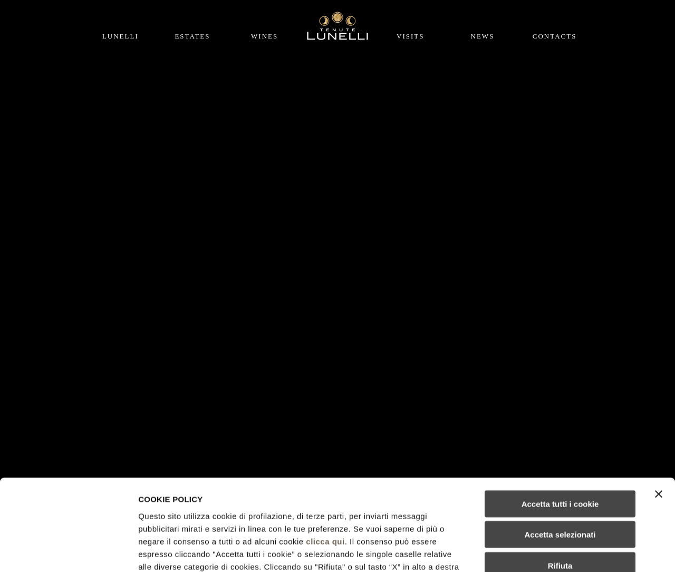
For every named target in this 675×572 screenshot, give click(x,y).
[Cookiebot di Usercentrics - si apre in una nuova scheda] (68, 551)
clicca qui (325, 457)
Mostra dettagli (554, 551)
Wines (264, 36)
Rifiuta (560, 482)
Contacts (555, 36)
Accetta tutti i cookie (560, 420)
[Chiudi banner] (658, 410)
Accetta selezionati (559, 451)
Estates (192, 36)
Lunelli (120, 36)
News (483, 36)
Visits (410, 36)
